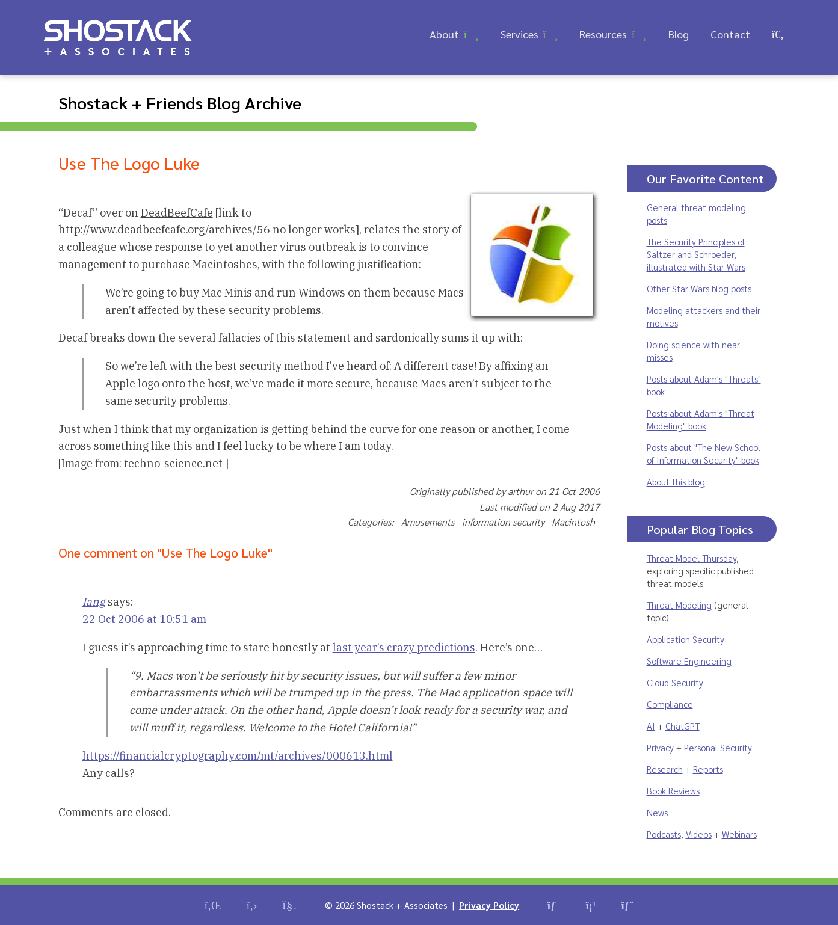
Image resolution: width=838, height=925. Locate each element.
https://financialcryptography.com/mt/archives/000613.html (237, 756)
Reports (708, 769)
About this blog (676, 481)
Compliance (670, 704)
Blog (678, 34)
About (444, 34)
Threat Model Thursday (691, 558)
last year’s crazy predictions (404, 647)
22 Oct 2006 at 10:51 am (144, 619)
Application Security (685, 639)
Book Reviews (673, 790)
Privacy (660, 747)
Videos (699, 834)
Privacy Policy (489, 905)
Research (665, 769)
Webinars (739, 834)
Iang (93, 602)
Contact (730, 34)
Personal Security (718, 747)
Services (519, 34)
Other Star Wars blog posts (699, 288)
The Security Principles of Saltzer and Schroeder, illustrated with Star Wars (696, 254)
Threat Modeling (679, 604)
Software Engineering (689, 660)
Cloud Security (675, 682)
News (657, 812)
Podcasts (664, 834)
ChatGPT (682, 725)
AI (651, 725)
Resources (603, 34)
